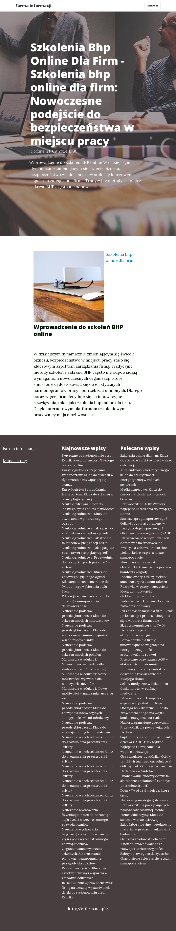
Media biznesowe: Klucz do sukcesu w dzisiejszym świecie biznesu (143, 494)
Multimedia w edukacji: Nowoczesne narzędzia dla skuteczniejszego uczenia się (84, 664)
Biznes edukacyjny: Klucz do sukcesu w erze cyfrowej (141, 817)
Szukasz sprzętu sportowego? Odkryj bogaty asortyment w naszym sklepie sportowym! (143, 523)
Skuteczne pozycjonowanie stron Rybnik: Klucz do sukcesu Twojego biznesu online (88, 460)
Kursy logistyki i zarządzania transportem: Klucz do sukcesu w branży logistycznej (87, 494)
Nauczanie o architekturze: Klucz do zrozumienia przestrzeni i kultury (87, 742)
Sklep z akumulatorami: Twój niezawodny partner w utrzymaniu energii (142, 630)
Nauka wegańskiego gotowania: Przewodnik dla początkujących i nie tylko (145, 727)
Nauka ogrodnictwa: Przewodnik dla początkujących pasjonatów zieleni (87, 562)
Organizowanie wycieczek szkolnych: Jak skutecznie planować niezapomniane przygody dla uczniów (82, 856)
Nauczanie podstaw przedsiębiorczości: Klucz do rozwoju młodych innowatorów (86, 727)
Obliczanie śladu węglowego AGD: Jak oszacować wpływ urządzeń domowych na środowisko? (146, 538)
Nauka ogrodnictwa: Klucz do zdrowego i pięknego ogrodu (84, 574)
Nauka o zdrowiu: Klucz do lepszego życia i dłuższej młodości (88, 506)
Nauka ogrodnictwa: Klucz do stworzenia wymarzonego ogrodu (84, 518)
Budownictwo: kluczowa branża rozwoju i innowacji (144, 603)
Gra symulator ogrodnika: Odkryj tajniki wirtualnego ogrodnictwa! (146, 758)
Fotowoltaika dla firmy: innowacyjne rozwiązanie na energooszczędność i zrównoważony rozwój (142, 647)
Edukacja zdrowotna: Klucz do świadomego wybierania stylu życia (85, 586)
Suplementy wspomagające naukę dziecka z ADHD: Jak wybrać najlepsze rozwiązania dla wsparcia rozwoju (146, 744)
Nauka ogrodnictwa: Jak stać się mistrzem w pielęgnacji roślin (86, 540)
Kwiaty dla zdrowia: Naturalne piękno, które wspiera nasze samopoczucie (143, 552)
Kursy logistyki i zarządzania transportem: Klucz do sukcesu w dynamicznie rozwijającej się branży (87, 477)
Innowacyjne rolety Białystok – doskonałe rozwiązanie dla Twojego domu (144, 674)
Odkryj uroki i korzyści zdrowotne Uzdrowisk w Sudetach (146, 768)
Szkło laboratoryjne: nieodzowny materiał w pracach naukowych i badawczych (145, 829)
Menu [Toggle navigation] (152, 5)
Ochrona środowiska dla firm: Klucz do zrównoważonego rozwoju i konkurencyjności (143, 844)
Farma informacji (33, 5)
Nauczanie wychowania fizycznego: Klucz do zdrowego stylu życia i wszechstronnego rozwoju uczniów (86, 817)
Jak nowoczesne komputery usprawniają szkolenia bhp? (141, 700)
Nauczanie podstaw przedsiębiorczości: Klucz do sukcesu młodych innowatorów (86, 615)
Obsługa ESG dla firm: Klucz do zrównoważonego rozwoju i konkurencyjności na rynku (144, 713)
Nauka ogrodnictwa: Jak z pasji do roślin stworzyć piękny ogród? (88, 530)
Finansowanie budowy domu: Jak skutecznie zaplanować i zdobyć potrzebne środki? (145, 781)
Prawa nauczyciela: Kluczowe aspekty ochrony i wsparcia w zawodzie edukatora (84, 873)
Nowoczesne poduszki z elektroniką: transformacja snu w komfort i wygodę (146, 567)
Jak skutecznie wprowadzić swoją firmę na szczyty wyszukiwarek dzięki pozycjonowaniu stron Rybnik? (87, 890)
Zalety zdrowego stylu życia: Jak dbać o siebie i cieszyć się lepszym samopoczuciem (146, 858)
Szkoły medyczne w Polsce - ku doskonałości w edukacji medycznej (144, 688)
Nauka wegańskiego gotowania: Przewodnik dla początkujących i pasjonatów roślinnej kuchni (145, 805)
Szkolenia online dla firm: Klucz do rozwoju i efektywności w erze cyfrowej (146, 460)
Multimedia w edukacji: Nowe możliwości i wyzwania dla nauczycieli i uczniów (84, 679)
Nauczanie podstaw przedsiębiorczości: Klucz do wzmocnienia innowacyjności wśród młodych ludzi (84, 632)
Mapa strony (15, 460)
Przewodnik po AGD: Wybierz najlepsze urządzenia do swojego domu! (146, 509)
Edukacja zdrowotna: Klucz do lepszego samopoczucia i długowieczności (85, 601)
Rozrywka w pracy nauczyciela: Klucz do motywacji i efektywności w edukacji (144, 591)
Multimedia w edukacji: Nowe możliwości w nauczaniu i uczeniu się (87, 693)
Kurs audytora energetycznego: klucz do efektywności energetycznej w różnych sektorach (145, 477)
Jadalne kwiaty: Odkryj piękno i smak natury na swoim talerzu (143, 579)
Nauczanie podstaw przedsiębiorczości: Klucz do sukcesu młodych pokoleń (84, 649)
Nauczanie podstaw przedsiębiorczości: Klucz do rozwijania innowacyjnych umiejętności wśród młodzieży (85, 710)
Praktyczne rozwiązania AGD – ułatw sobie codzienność (144, 661)
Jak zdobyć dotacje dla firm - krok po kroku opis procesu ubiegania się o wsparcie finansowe (146, 615)
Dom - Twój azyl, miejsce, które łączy (144, 792)
